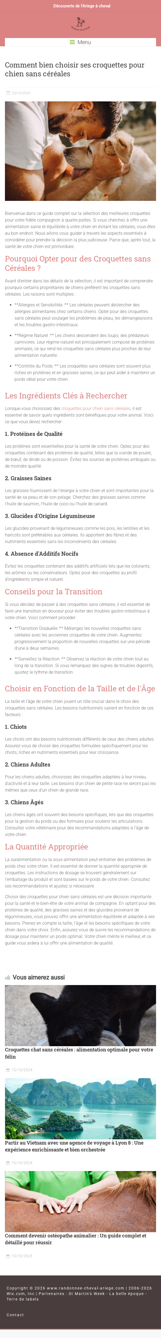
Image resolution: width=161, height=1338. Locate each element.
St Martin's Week (87, 1293)
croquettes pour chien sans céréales (96, 408)
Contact (15, 1315)
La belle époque (126, 1293)
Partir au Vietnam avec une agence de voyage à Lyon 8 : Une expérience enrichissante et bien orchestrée (74, 1146)
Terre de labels (23, 1299)
